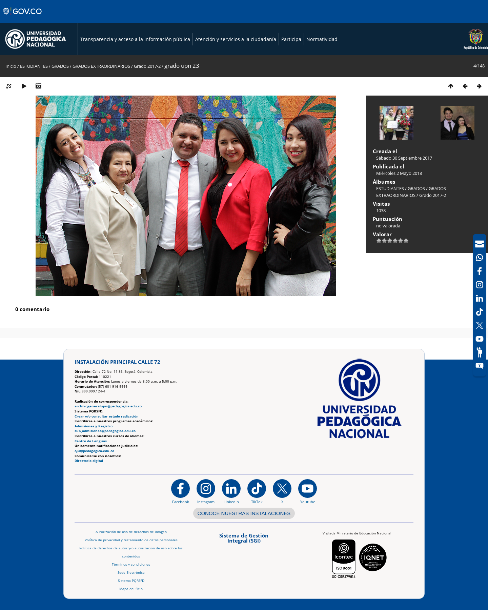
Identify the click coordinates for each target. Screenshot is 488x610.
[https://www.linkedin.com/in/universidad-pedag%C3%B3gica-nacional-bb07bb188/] (231, 491)
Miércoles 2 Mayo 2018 (399, 173)
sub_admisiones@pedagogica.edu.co (105, 431)
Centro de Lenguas (91, 441)
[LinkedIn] (479, 298)
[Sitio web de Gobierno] (23, 18)
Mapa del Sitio (131, 589)
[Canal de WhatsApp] (479, 257)
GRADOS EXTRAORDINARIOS (101, 66)
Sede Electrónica (131, 572)
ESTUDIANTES (34, 66)
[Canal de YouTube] (479, 339)
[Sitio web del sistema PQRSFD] (479, 366)
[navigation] (479, 305)
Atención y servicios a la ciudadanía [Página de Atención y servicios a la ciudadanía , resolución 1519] (235, 39)
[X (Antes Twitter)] (479, 325)
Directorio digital (89, 461)
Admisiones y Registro (94, 426)
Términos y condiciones (131, 564)
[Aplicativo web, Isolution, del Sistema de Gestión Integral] (244, 540)
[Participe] (479, 352)
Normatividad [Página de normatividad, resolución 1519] (322, 39)
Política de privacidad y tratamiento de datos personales (131, 540)
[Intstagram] (479, 284)
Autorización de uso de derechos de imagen (131, 532)
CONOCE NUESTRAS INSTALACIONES (244, 513)
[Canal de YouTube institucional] (307, 491)
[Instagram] (206, 491)
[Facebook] (479, 271)
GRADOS (60, 66)
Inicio (10, 66)
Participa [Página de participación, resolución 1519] (291, 39)
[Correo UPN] (479, 244)
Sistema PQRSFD (131, 580)
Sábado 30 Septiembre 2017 (404, 158)
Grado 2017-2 (147, 66)
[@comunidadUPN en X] (282, 491)
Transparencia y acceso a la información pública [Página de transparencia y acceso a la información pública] (135, 39)
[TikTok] (479, 312)
